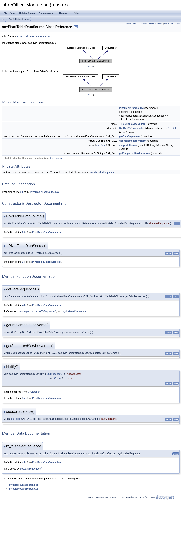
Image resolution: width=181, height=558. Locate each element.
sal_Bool (100, 145)
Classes (64, 13)
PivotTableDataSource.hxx (34, 36)
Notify (122, 128)
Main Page (9, 13)
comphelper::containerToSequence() (36, 311)
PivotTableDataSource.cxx (46, 232)
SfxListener (56, 158)
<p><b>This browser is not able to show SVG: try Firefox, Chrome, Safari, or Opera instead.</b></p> (91, 54)
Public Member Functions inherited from (33, 158)
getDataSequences (129, 136)
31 (23, 261)
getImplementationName (133, 140)
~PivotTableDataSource (132, 123)
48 (23, 462)
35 (23, 398)
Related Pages (27, 13)
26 (23, 232)
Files (77, 13)
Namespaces (47, 13)
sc (3, 19)
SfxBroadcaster (135, 128)
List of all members (172, 23)
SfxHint (172, 128)
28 (21, 192)
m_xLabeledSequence (102, 172)
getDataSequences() (31, 468)
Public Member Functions (136, 23)
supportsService (128, 145)
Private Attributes (156, 23)
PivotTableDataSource (18, 19)
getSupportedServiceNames (134, 153)
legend (90, 66)
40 (23, 305)
